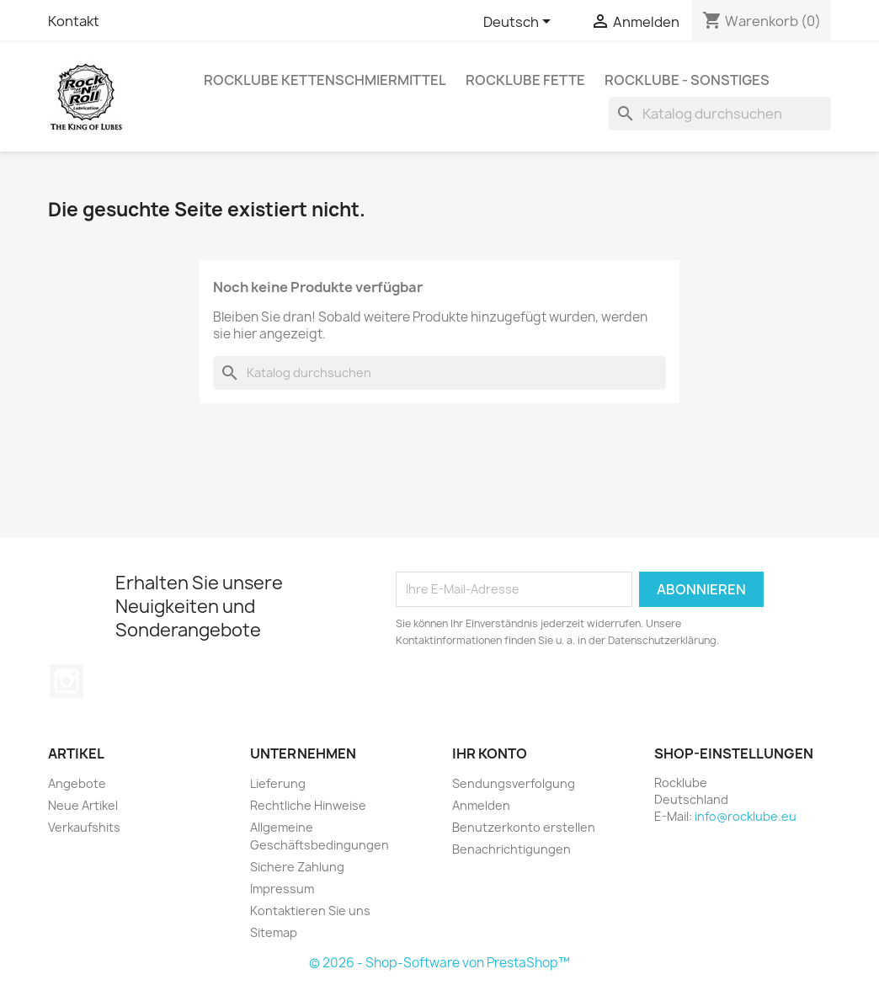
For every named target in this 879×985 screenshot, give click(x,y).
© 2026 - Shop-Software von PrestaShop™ (439, 963)
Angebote (77, 783)
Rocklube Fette (525, 80)
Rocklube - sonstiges (687, 80)
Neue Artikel (83, 805)
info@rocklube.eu (745, 816)
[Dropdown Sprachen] (520, 23)
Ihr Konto (489, 753)
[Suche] (720, 113)
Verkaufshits (84, 827)
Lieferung (278, 783)
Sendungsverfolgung (513, 783)
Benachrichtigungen (511, 849)
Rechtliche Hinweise (308, 805)
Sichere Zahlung (297, 867)
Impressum (282, 889)
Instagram (66, 681)
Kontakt (73, 21)
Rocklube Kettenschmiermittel (325, 80)
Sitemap (273, 932)
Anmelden (481, 805)
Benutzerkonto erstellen (523, 827)
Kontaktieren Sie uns (310, 910)
